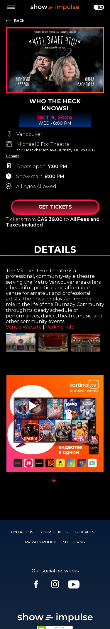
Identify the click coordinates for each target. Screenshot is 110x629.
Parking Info (60, 327)
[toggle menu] (11, 7)
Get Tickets (55, 207)
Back (19, 21)
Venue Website (24, 327)
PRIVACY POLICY (40, 542)
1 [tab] (54, 480)
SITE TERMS (74, 542)
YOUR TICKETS (53, 532)
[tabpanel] (55, 423)
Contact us (21, 532)
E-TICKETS (84, 532)
